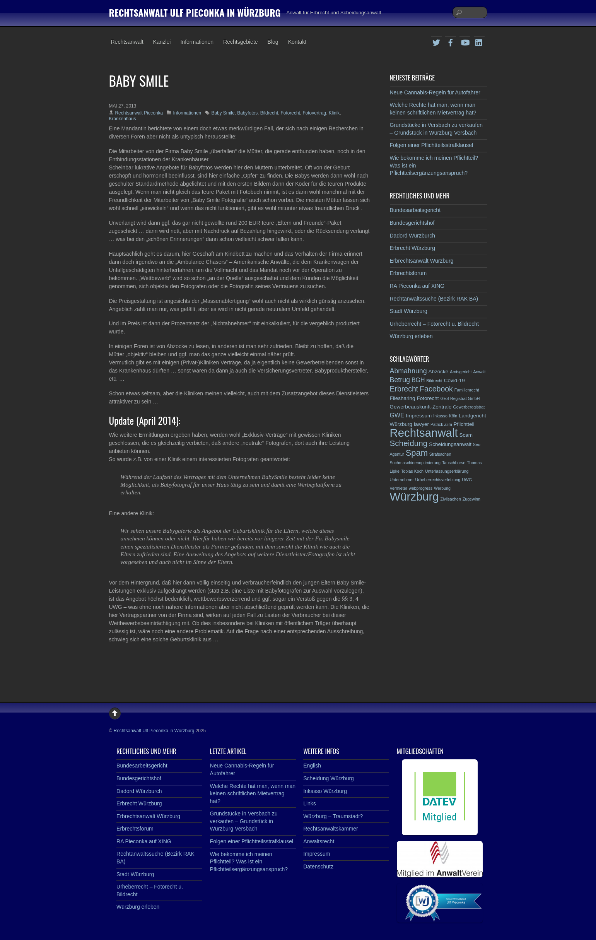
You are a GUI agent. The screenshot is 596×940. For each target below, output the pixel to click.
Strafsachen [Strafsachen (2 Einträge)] (440, 454)
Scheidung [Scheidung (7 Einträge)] (409, 443)
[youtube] (464, 41)
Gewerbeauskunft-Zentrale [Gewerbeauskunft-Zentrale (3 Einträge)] (421, 407)
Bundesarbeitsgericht (415, 210)
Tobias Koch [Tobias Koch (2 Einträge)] (412, 471)
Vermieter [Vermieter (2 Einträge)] (399, 488)
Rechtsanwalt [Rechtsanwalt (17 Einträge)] (424, 432)
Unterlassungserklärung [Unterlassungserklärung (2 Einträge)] (447, 471)
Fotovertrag (314, 113)
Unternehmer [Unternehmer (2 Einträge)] (402, 479)
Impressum (316, 854)
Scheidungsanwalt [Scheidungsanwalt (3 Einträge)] (450, 444)
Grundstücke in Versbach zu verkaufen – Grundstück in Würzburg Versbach (244, 821)
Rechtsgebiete (240, 42)
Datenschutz (318, 866)
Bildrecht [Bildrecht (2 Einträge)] (434, 380)
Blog (273, 42)
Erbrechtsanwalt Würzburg (422, 261)
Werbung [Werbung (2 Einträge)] (442, 488)
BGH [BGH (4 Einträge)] (418, 380)
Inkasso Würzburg (325, 791)
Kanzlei (162, 42)
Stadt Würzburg (408, 311)
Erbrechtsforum (408, 273)
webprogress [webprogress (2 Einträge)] (420, 488)
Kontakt (297, 42)
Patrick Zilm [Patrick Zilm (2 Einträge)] (441, 424)
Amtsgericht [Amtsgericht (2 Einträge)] (460, 371)
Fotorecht (290, 113)
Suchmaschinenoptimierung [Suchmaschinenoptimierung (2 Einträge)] (415, 462)
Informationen (196, 42)
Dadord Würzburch (412, 235)
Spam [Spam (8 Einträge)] (417, 453)
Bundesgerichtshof (412, 223)
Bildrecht (269, 113)
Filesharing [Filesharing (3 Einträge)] (402, 398)
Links (309, 803)
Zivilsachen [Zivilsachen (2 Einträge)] (451, 499)
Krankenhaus (122, 118)
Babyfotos (247, 113)
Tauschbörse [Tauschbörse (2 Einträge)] (453, 462)
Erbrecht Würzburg (412, 248)
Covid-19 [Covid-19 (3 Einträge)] (454, 380)
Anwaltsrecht (318, 841)
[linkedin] (479, 41)
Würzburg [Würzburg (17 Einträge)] (414, 496)
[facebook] (450, 41)
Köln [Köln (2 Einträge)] (453, 416)
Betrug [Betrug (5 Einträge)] (400, 380)
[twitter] (436, 41)
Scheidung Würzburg (328, 778)
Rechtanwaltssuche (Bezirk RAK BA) (434, 299)
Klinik (334, 113)
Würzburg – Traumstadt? (333, 816)
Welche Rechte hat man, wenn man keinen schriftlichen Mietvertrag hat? (253, 793)
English (312, 765)
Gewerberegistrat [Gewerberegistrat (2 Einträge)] (469, 407)
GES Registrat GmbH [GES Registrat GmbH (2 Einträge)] (460, 398)
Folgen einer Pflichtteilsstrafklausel (431, 145)
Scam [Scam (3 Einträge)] (466, 435)
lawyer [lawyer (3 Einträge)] (421, 424)
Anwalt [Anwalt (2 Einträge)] (479, 371)
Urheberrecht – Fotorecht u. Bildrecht (434, 324)
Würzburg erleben (411, 336)
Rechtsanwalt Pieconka (139, 113)
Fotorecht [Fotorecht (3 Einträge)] (428, 398)
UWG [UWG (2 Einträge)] (467, 479)
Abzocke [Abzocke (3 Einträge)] (439, 371)
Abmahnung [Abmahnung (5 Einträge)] (408, 371)
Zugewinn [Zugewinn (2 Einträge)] (471, 499)
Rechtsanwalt (127, 42)
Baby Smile (222, 113)
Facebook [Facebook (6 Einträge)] (436, 389)
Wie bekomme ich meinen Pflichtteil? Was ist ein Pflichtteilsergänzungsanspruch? (249, 861)
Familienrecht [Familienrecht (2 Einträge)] (466, 390)
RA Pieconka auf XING (417, 286)
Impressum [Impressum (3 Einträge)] (419, 416)
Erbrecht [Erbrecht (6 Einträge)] (404, 389)
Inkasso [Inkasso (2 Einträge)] (440, 416)
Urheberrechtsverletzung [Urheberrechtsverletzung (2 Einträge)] (438, 479)
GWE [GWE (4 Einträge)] (397, 415)
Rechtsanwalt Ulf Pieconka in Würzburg (154, 730)
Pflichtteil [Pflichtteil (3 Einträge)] (463, 424)
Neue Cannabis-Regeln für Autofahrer (435, 92)
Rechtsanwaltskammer (330, 828)
